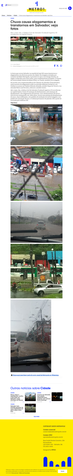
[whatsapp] (61, 65)
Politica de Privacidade (24, 472)
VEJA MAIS (36, 416)
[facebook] (54, 65)
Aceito (62, 471)
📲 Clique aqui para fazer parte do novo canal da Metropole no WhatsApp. (35, 375)
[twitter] (57, 65)
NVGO (54, 450)
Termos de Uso (15, 472)
